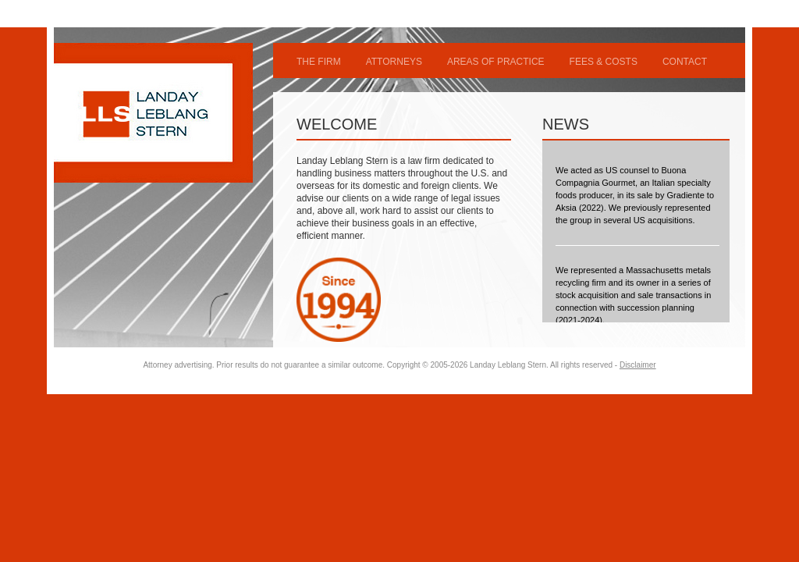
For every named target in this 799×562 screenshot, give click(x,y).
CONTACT (684, 61)
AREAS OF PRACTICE (496, 61)
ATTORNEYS (394, 61)
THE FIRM (319, 61)
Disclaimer (638, 365)
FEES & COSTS (603, 61)
